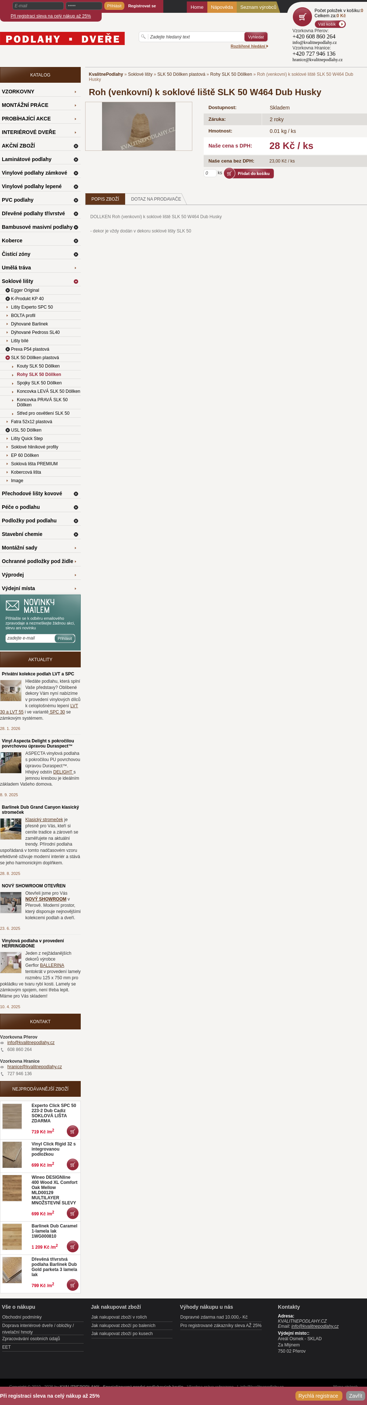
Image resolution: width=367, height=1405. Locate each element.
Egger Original (25, 290)
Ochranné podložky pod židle (37, 561)
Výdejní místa (18, 588)
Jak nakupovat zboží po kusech (122, 1333)
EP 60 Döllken (25, 455)
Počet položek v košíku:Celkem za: (339, 13)
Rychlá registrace (318, 1396)
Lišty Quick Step (27, 438)
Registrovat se (142, 6)
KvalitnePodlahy (106, 74)
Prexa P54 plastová (30, 349)
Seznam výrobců (258, 7)
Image (17, 480)
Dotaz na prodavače (159, 199)
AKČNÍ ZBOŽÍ (18, 146)
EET (6, 1347)
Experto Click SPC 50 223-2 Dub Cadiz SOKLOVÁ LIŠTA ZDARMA (54, 1113)
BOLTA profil (23, 315)
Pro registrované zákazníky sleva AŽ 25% (220, 1325)
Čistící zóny (16, 254)
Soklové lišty (140, 74)
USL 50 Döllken (26, 430)
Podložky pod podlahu (29, 520)
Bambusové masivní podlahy (37, 227)
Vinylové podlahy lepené (32, 186)
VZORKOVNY (18, 91)
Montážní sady (19, 548)
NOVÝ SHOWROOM (45, 899)
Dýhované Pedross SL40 (35, 332)
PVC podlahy (17, 200)
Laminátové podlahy (26, 159)
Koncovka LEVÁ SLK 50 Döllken (48, 391)
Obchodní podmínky (21, 1317)
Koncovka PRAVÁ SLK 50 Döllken (42, 402)
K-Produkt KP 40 (27, 298)
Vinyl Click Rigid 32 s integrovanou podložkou (54, 1149)
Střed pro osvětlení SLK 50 (43, 413)
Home (196, 7)
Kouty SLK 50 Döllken (38, 366)
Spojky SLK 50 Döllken (39, 382)
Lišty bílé (19, 340)
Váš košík (327, 24)
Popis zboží (105, 199)
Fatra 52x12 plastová (31, 421)
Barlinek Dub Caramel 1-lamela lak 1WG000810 (54, 1231)
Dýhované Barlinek (29, 324)
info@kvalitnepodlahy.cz (31, 1042)
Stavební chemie (22, 534)
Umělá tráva (16, 268)
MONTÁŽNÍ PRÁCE (25, 105)
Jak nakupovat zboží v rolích (119, 1317)
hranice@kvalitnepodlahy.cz (34, 1066)
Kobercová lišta (26, 472)
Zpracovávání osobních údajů (31, 1338)
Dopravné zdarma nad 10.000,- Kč (213, 1317)
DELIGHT (63, 772)
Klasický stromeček (44, 819)
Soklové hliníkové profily (34, 447)
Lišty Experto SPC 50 (32, 307)
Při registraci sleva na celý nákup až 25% (51, 16)
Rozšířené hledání (249, 46)
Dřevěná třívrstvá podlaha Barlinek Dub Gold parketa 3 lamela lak (54, 1267)
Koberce (12, 240)
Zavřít (355, 1396)
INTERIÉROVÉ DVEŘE (29, 132)
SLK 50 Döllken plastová (181, 74)
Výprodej (13, 575)
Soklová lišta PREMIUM (34, 463)
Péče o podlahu (21, 507)
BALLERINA (52, 965)
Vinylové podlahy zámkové (34, 173)
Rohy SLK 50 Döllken (231, 74)
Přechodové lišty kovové (32, 493)
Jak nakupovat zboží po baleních (123, 1325)
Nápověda (222, 7)
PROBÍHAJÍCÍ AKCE (26, 119)
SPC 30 (56, 712)
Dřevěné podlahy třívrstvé (33, 213)
